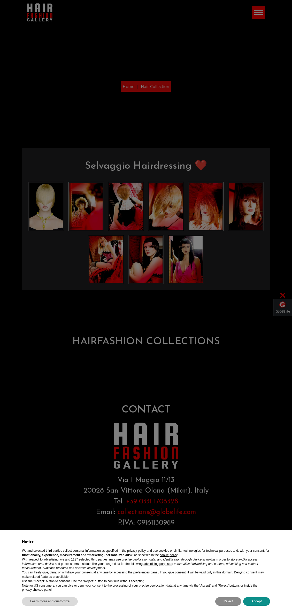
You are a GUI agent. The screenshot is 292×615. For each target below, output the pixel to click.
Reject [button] (228, 601)
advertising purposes (157, 564)
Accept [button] (256, 601)
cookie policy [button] (168, 555)
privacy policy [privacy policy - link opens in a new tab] (136, 550)
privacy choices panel (37, 589)
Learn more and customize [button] (50, 601)
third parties (99, 559)
